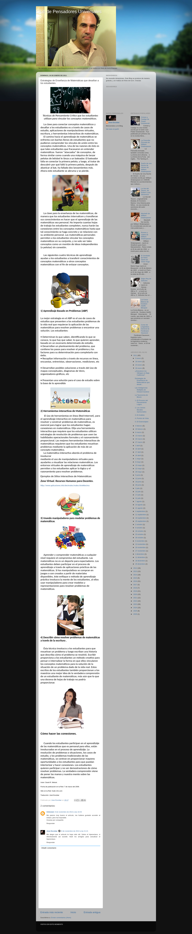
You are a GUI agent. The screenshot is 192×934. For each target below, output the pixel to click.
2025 (135, 611)
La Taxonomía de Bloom (141, 396)
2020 (135, 594)
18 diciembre (140, 561)
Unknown (50, 812)
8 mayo (138, 462)
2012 (135, 568)
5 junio (138, 475)
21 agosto (139, 508)
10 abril (138, 449)
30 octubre (139, 538)
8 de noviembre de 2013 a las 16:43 (68, 812)
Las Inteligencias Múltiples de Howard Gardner (142, 390)
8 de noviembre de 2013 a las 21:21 (74, 831)
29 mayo (138, 472)
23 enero (138, 365)
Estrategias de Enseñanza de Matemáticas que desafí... (142, 381)
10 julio (138, 492)
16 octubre (139, 531)
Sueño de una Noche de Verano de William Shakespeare (146, 167)
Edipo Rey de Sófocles (146, 280)
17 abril (138, 452)
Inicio (73, 912)
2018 (135, 588)
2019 (135, 591)
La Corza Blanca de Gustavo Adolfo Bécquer (144, 304)
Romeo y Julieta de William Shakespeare (146, 236)
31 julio (138, 498)
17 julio (138, 495)
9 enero (138, 358)
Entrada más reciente (51, 912)
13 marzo (139, 436)
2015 (135, 578)
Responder (50, 823)
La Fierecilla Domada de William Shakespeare (146, 143)
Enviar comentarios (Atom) (61, 917)
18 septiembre (140, 518)
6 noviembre (140, 541)
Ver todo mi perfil (112, 129)
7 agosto (138, 501)
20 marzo (139, 439)
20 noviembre (140, 547)
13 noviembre (140, 544)
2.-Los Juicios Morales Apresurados (140, 410)
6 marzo (138, 432)
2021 (135, 598)
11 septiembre (140, 515)
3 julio (137, 488)
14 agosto (139, 505)
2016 (135, 581)
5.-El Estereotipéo (141, 422)
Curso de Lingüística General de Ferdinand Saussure (145, 329)
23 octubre (139, 534)
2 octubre (139, 524)
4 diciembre (140, 554)
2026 (135, 614)
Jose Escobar (52, 831)
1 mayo (138, 459)
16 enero (138, 361)
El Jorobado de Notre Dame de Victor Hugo (145, 259)
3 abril (137, 445)
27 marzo (139, 442)
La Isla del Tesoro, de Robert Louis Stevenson (146, 192)
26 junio (138, 485)
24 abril (138, 455)
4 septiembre (140, 511)
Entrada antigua (92, 912)
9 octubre (139, 528)
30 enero (138, 368)
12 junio (138, 478)
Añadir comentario (48, 848)
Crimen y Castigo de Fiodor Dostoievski (145, 120)
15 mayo (138, 465)
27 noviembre (140, 551)
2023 (135, 604)
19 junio (138, 482)
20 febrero (139, 429)
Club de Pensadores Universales (69, 11)
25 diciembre (140, 564)
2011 (135, 355)
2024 (135, 608)
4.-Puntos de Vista (142, 418)
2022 (135, 601)
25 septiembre (140, 521)
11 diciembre (140, 557)
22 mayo (138, 469)
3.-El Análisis (139, 415)
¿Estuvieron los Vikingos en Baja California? (142, 373)
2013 (135, 571)
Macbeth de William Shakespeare (146, 215)
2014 (135, 575)
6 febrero (139, 426)
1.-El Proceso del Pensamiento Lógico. (141, 402)
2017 (135, 585)
